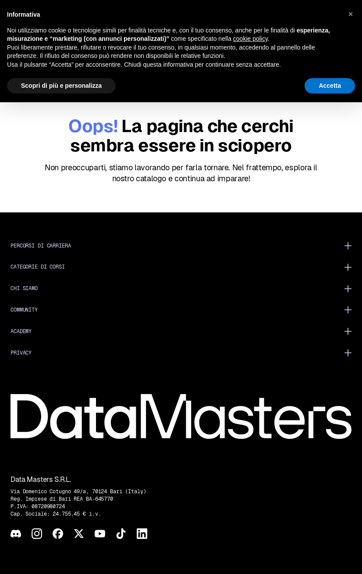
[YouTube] (100, 533)
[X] (79, 533)
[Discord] (16, 533)
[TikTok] (121, 533)
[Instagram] (37, 533)
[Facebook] (58, 533)
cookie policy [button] (250, 38)
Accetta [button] (330, 85)
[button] (351, 14)
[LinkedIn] (142, 533)
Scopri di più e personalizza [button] (61, 85)
